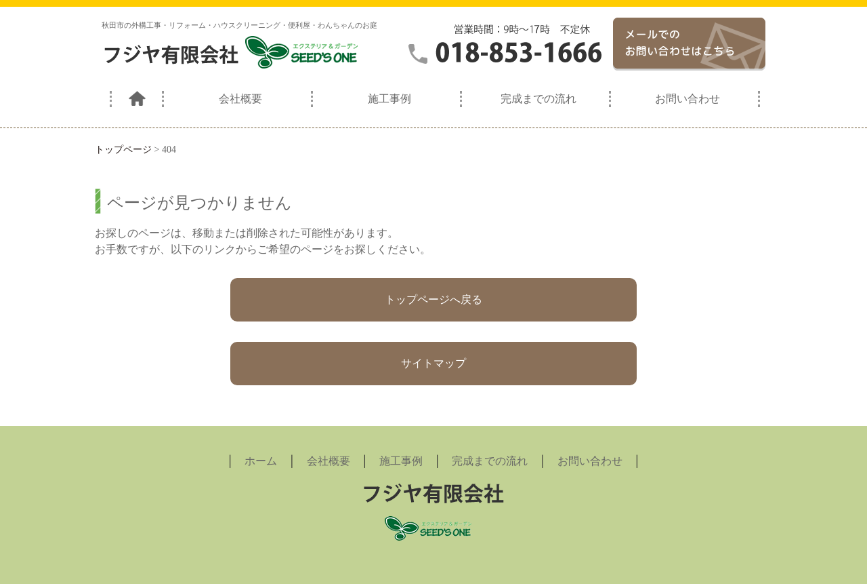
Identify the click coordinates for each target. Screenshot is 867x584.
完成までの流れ (538, 98)
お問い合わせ (687, 98)
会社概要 (240, 98)
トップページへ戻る (433, 299)
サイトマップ (433, 363)
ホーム (261, 461)
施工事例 (389, 98)
